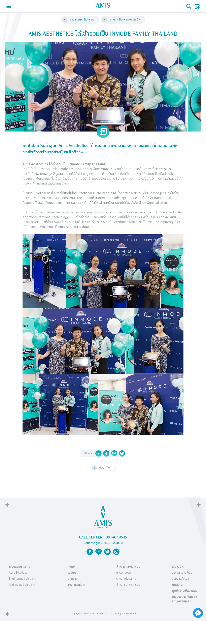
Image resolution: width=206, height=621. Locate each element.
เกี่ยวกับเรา (178, 567)
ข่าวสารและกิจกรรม (128, 567)
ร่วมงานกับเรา (180, 579)
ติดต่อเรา (177, 585)
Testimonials (76, 585)
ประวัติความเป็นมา (183, 573)
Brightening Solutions (22, 579)
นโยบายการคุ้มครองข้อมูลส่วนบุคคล (184, 599)
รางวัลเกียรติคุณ (126, 579)
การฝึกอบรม (123, 573)
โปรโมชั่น (73, 573)
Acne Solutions (18, 573)
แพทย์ (71, 567)
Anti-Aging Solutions (22, 585)
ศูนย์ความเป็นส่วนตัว (184, 591)
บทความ (73, 579)
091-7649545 (116, 537)
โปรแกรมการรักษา (20, 567)
